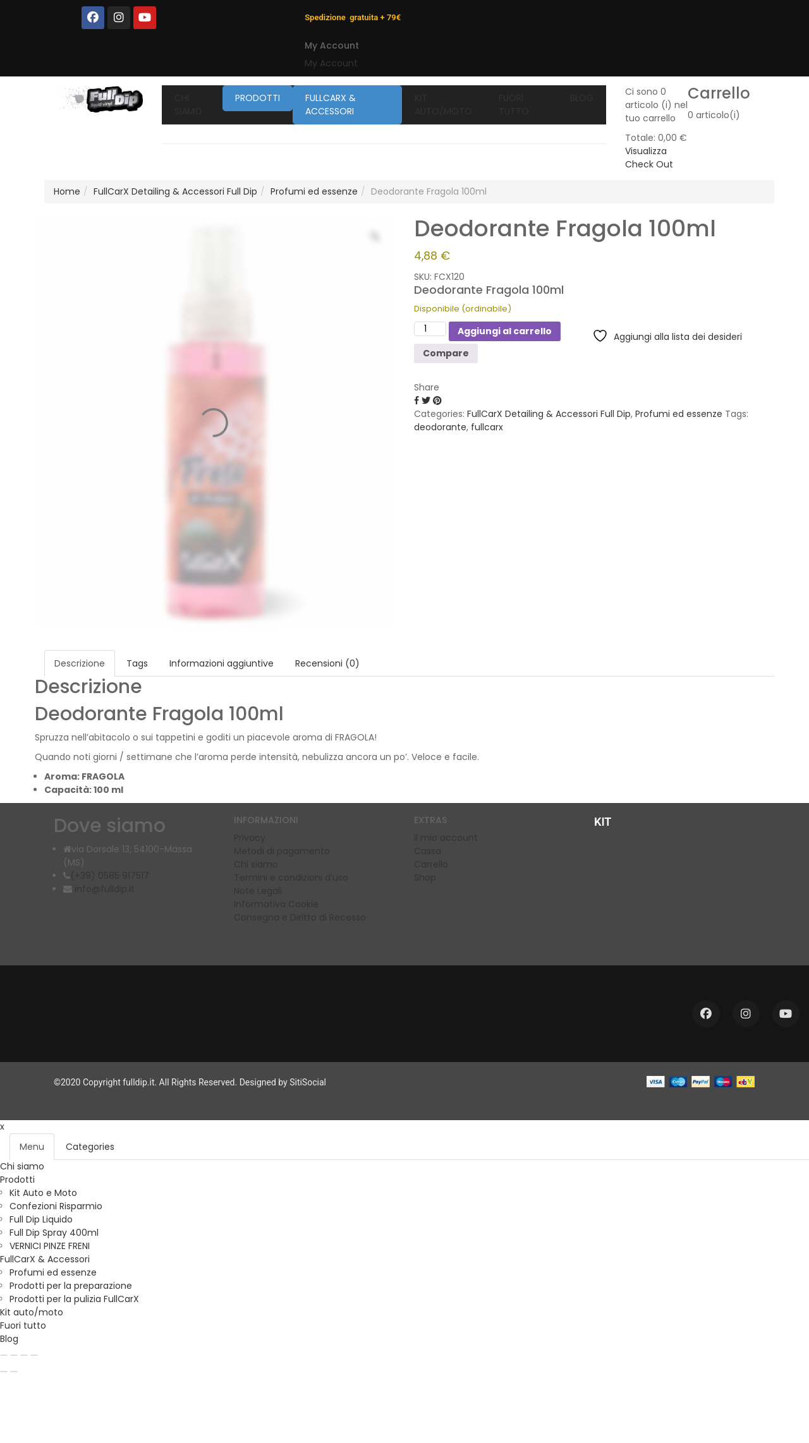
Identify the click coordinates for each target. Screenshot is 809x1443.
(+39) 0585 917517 (109, 875)
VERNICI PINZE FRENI (49, 1246)
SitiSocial (307, 1082)
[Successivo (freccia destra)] (14, 1371)
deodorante (440, 427)
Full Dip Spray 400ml (54, 1232)
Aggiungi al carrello (505, 331)
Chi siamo (22, 1166)
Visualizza (646, 151)
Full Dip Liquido (41, 1219)
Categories (90, 1146)
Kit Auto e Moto (43, 1192)
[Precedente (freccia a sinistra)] (4, 1371)
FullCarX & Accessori (45, 1259)
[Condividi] (24, 1355)
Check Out (649, 164)
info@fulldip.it (103, 889)
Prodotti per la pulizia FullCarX (74, 1299)
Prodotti (17, 1179)
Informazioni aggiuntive (221, 663)
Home (67, 191)
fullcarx (487, 427)
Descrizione (79, 663)
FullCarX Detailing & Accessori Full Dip (175, 191)
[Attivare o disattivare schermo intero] (14, 1355)
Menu (32, 1146)
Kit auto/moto (31, 1312)
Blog (9, 1338)
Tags (137, 663)
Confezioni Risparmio (55, 1206)
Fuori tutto (23, 1325)
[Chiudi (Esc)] (34, 1355)
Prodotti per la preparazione (70, 1285)
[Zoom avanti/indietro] (4, 1355)
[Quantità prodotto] (430, 329)
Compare (446, 353)
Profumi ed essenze (314, 191)
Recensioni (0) (327, 663)
